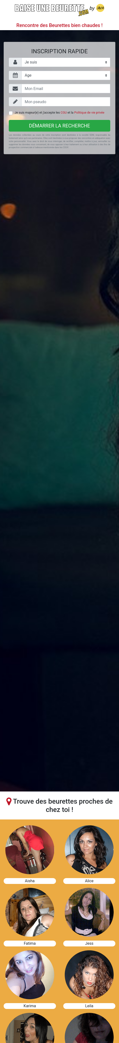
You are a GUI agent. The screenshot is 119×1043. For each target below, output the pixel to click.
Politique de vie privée (89, 112)
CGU (64, 112)
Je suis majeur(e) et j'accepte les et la (59, 112)
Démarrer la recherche (59, 126)
